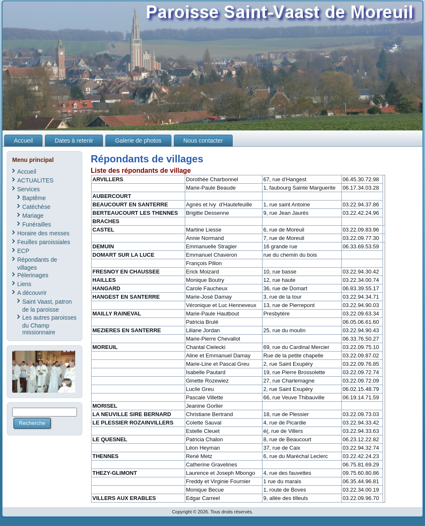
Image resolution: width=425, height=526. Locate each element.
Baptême (34, 198)
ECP (23, 250)
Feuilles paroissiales (43, 242)
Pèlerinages (32, 275)
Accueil (26, 171)
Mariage (33, 215)
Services (28, 189)
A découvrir (32, 292)
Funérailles (36, 224)
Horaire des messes (43, 233)
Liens (24, 284)
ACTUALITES (35, 180)
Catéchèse (36, 206)
